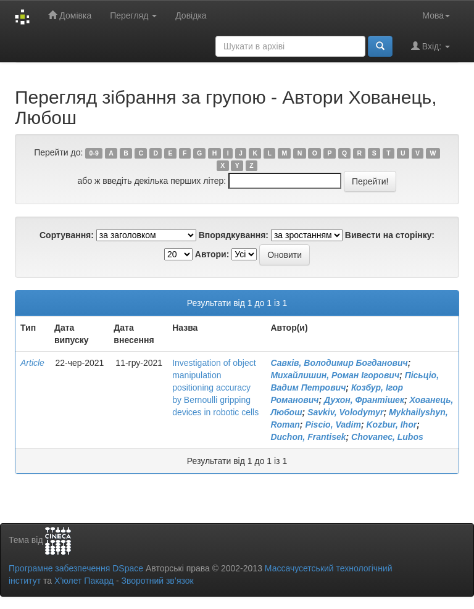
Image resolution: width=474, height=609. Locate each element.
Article (32, 363)
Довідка (190, 15)
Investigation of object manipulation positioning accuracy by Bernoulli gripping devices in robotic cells (215, 387)
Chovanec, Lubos (387, 437)
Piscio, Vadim (333, 424)
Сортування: (67, 235)
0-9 (94, 153)
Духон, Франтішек (364, 400)
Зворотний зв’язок (157, 581)
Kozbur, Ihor (391, 424)
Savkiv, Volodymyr (345, 412)
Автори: (212, 254)
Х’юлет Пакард (84, 581)
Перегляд (133, 15)
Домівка (69, 15)
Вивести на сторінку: (389, 235)
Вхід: (430, 46)
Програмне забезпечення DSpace (76, 568)
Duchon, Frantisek (308, 437)
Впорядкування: (233, 235)
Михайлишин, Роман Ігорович (334, 375)
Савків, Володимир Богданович (338, 363)
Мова (436, 15)
